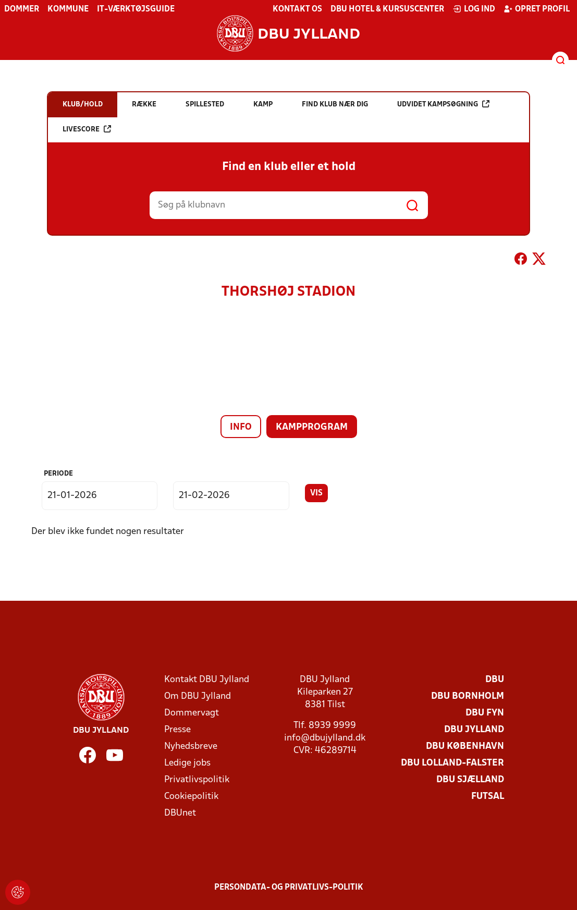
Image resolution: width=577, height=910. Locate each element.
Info (241, 427)
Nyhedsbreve (190, 746)
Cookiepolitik (191, 796)
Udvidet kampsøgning (443, 104)
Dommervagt (191, 713)
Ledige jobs (187, 763)
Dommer (21, 9)
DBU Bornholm (467, 696)
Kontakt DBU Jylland (206, 679)
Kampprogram (312, 427)
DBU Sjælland (470, 779)
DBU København (465, 746)
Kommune (68, 9)
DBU (494, 679)
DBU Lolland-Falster (452, 763)
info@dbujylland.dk (324, 738)
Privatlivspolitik (196, 779)
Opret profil (537, 9)
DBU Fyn (484, 713)
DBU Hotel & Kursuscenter (387, 9)
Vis (316, 493)
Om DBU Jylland (197, 696)
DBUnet (180, 813)
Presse (177, 729)
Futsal (487, 796)
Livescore (87, 129)
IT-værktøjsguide (136, 9)
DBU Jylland (474, 729)
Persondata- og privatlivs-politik (288, 887)
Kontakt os (297, 9)
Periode (58, 473)
